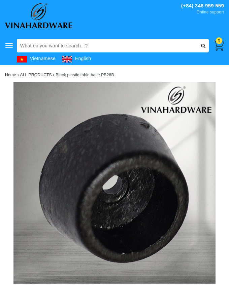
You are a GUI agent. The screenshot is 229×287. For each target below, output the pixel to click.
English (76, 58)
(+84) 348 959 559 (202, 5)
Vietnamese (36, 58)
